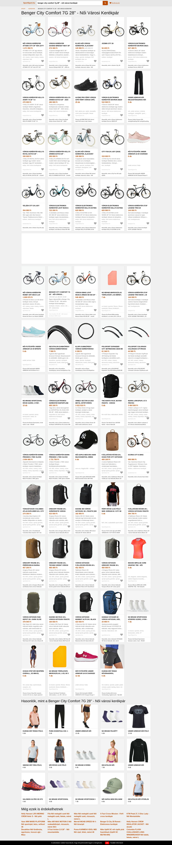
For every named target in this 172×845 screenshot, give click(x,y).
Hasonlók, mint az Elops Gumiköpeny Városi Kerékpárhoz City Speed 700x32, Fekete (84, 370)
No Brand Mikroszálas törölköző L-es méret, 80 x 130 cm (112, 295)
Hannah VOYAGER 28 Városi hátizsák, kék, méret (111, 619)
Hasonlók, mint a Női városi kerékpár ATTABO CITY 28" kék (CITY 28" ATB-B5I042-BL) (33, 67)
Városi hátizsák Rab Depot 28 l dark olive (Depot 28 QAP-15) (32, 619)
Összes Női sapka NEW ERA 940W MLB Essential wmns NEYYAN (85, 477)
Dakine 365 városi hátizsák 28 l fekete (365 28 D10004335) (86, 511)
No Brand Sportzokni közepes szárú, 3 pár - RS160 (137, 619)
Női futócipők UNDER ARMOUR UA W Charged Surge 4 (85, 673)
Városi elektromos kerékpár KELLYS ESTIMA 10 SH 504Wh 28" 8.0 (86, 208)
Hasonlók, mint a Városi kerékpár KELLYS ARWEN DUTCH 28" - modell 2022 (59, 175)
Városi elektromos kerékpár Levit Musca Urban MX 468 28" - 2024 (58, 208)
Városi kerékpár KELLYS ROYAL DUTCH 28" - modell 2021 (33, 154)
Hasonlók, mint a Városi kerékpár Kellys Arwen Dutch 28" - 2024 (58, 120)
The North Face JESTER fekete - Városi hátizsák (112, 403)
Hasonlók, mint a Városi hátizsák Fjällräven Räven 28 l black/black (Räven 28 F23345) (84, 586)
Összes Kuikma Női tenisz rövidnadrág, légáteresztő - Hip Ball (112, 694)
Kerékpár (31, 8)
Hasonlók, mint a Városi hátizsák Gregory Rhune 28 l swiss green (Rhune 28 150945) (111, 586)
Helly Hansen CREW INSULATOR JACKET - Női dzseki (138, 824)
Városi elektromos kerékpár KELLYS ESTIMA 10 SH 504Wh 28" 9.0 (112, 208)
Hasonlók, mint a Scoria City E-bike (138, 476)
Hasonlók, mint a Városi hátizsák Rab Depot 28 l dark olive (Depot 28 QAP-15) (33, 640)
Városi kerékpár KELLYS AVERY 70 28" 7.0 (33, 99)
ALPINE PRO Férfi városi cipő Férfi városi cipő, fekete (85, 100)
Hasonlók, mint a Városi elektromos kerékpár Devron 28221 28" (138, 66)
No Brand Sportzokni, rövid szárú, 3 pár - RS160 (32, 403)
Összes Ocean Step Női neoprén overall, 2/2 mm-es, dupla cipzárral (32, 694)
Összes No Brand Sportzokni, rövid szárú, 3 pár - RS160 (33, 423)
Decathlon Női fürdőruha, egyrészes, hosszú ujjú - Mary (31, 832)
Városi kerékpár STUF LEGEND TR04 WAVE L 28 (137, 294)
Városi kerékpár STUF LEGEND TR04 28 (137, 207)
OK (107, 843)
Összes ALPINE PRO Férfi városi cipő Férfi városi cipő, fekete (84, 120)
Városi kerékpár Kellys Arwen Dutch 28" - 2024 (59, 99)
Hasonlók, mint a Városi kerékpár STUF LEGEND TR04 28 (137, 228)
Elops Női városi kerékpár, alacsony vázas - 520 (84, 46)
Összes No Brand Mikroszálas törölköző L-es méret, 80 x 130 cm (111, 315)
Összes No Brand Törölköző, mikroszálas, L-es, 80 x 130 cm (58, 694)
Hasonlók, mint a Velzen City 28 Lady (33, 227)
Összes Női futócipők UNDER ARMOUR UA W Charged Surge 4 (84, 694)
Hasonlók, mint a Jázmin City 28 (111, 65)
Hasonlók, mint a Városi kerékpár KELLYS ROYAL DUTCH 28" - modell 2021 (33, 175)
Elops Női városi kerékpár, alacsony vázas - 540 (84, 154)
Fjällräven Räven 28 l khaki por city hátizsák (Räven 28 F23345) (112, 457)
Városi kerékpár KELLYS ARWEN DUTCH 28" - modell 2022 (59, 154)
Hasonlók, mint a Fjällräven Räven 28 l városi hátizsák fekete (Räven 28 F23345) (138, 532)
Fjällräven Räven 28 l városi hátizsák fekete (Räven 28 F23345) (138, 511)
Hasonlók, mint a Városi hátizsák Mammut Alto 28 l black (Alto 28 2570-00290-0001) (84, 640)
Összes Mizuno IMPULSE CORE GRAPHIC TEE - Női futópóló (137, 585)
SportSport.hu (29, 3)
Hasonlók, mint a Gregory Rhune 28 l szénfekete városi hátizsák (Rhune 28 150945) (59, 532)
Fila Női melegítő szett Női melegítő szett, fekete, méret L (59, 816)
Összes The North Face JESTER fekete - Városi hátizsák (111, 423)
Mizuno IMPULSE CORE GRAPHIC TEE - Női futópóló (137, 565)
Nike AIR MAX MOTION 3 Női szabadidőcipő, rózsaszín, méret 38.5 (59, 824)
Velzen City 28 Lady (31, 205)
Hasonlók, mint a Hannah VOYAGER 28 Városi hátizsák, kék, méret (112, 639)
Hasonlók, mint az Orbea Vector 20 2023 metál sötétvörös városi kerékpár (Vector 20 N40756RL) (85, 424)
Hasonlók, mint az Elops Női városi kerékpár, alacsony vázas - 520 (85, 66)
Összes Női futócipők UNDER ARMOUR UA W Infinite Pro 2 (31, 369)
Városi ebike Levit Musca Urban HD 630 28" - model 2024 (85, 295)
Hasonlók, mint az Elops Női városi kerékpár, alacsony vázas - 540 (85, 174)
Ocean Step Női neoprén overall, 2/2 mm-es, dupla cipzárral (33, 673)
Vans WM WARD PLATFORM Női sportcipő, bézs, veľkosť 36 (33, 824)
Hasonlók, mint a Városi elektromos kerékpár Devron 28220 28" (112, 120)
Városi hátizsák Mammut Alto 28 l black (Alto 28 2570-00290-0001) (85, 619)
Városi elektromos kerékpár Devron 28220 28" (112, 100)
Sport (23, 8)
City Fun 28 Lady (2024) (111, 151)
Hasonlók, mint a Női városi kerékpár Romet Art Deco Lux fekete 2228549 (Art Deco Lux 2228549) (33, 316)
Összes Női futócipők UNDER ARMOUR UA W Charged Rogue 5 (137, 174)
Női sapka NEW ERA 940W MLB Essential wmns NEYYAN (85, 457)
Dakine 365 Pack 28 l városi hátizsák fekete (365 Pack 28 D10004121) (59, 619)
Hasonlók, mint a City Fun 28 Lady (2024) (111, 174)
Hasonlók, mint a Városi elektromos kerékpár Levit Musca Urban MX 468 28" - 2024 (59, 229)
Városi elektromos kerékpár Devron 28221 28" (138, 46)
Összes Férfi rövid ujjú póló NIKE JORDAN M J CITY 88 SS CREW (111, 531)
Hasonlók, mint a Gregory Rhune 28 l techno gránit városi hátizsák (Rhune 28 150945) (59, 586)
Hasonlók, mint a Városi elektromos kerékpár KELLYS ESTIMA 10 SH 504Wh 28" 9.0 (112, 229)
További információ (116, 843)
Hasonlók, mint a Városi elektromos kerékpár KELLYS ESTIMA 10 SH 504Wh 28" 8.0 (85, 229)
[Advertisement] (86, 248)
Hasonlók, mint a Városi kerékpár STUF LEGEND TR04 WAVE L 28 (137, 315)
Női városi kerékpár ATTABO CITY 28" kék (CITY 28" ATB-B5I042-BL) (33, 46)
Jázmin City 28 (107, 43)
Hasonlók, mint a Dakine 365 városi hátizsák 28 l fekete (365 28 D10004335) (85, 532)
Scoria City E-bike (135, 455)
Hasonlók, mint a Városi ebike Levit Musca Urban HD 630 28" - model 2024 (85, 316)
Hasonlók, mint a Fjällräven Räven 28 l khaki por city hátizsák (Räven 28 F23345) (112, 478)
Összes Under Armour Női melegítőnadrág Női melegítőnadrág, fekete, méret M (138, 121)
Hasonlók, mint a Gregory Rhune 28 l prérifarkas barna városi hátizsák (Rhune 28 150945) (33, 586)
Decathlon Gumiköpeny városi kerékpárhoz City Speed (59, 349)
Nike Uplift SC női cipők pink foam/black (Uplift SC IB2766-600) (112, 832)
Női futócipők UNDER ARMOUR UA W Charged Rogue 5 (138, 154)
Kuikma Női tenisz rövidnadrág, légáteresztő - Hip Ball (112, 673)
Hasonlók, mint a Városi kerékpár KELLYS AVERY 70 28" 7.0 (32, 120)
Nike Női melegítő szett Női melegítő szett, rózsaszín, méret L (85, 816)
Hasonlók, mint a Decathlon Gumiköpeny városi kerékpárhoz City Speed (59, 370)
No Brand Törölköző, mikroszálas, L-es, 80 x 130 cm (59, 673)
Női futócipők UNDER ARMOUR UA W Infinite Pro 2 (32, 349)
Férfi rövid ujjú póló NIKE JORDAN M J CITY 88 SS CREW (111, 511)
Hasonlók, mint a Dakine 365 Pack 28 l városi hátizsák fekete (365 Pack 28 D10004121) (59, 640)
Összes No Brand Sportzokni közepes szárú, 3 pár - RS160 (136, 639)
